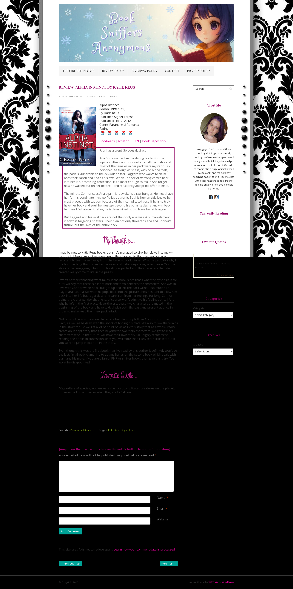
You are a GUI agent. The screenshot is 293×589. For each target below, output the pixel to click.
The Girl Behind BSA (78, 71)
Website (162, 519)
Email (160, 509)
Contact (172, 71)
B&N (135, 141)
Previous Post (70, 563)
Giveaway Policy (144, 71)
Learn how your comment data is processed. (144, 549)
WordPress (228, 582)
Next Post (169, 563)
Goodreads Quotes (225, 275)
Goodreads (107, 141)
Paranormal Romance (82, 430)
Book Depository (154, 141)
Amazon (123, 141)
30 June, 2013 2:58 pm (70, 96)
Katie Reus (114, 430)
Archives (198, 344)
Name (161, 498)
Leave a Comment (96, 96)
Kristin (113, 96)
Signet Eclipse (129, 430)
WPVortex (214, 582)
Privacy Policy (198, 71)
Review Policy (113, 71)
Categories (199, 308)
